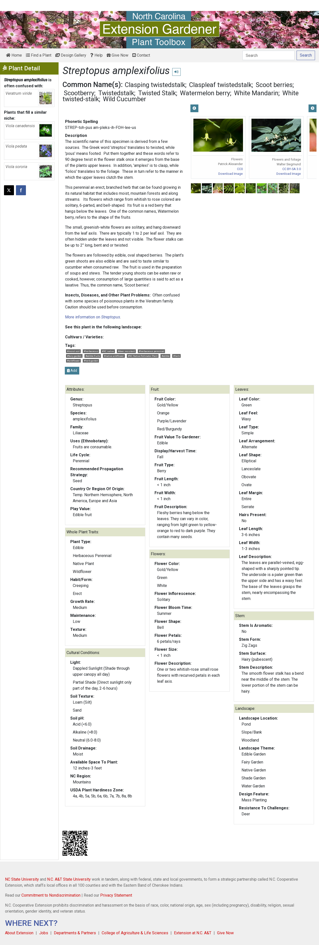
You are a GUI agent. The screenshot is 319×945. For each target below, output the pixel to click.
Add (72, 371)
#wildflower (73, 360)
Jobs (43, 933)
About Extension (19, 933)
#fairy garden (74, 356)
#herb (176, 356)
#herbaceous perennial (151, 351)
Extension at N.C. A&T (192, 933)
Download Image (230, 174)
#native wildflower (114, 356)
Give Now (117, 55)
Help (96, 55)
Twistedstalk (116, 93)
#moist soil (73, 351)
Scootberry (79, 93)
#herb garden (91, 360)
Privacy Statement (116, 895)
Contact (141, 55)
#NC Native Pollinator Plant (143, 356)
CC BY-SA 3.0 (291, 169)
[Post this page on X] (9, 190)
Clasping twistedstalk (155, 85)
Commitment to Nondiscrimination (50, 895)
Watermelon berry (205, 93)
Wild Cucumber (124, 99)
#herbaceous (91, 351)
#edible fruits (92, 356)
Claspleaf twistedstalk (220, 85)
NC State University (22, 879)
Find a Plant (38, 55)
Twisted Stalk (157, 93)
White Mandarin (256, 93)
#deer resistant (126, 351)
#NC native (108, 351)
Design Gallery (70, 55)
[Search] (268, 55)
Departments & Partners (75, 933)
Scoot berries (274, 85)
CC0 (240, 169)
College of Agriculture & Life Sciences (135, 933)
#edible (165, 356)
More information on (92, 317)
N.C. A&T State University (69, 879)
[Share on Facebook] (21, 190)
